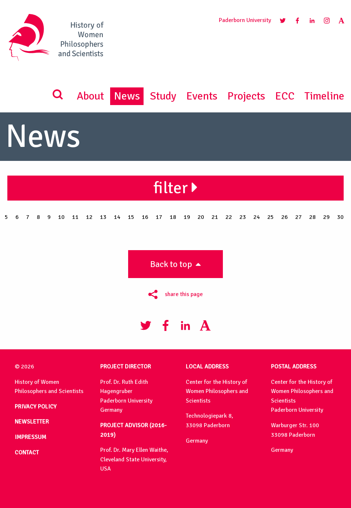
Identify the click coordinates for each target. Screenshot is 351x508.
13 (103, 217)
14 (117, 217)
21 (214, 217)
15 (131, 217)
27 (298, 217)
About (90, 96)
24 (256, 217)
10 (61, 217)
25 (270, 217)
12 (89, 217)
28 (312, 217)
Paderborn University (245, 20)
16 (145, 217)
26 (284, 217)
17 (159, 217)
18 (173, 217)
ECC (284, 96)
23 (242, 217)
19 (187, 217)
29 (326, 217)
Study (163, 96)
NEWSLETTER (32, 421)
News (127, 96)
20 (201, 217)
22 (228, 217)
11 (75, 217)
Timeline (324, 96)
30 (340, 217)
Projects (246, 96)
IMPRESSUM (30, 437)
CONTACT (27, 452)
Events (201, 96)
